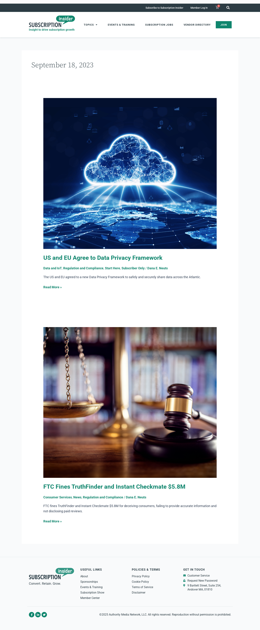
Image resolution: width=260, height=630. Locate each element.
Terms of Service (142, 587)
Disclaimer (138, 592)
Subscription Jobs (159, 24)
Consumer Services (57, 497)
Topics (91, 25)
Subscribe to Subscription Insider (164, 7)
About (84, 576)
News (77, 497)
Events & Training (121, 24)
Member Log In (199, 7)
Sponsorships (89, 581)
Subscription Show (92, 592)
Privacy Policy (141, 576)
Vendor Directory (197, 24)
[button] (228, 7)
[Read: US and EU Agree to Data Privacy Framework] (130, 173)
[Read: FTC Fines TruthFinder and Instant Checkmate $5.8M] (130, 402)
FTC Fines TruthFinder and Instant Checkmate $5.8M (115, 486)
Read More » (52, 287)
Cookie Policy (140, 581)
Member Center (90, 598)
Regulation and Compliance (83, 268)
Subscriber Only (133, 268)
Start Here (112, 268)
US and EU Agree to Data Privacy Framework (103, 257)
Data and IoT (52, 268)
